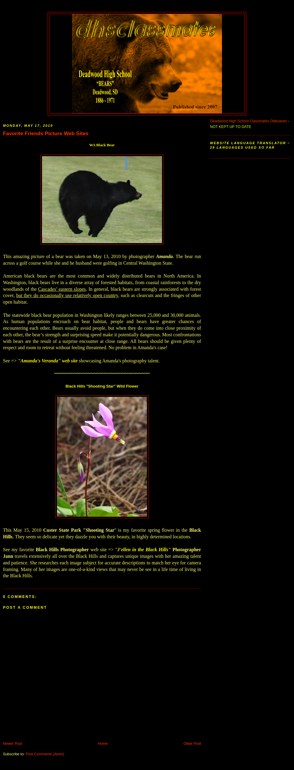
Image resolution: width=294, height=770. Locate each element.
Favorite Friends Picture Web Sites (45, 133)
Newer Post (12, 744)
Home (103, 744)
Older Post (192, 744)
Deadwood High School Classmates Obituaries (248, 121)
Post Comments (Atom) (45, 754)
